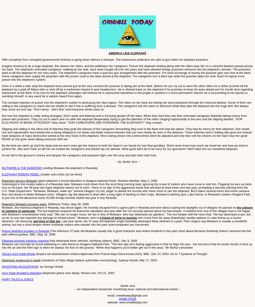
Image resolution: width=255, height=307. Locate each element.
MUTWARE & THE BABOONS (22, 168)
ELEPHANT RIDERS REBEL (21, 174)
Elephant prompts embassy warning (25, 240)
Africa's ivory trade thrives (18, 254)
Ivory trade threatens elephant (21, 273)
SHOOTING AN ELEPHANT (20, 266)
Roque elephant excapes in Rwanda (25, 231)
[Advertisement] (55, 8)
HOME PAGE (127, 299)
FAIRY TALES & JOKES (17, 279)
